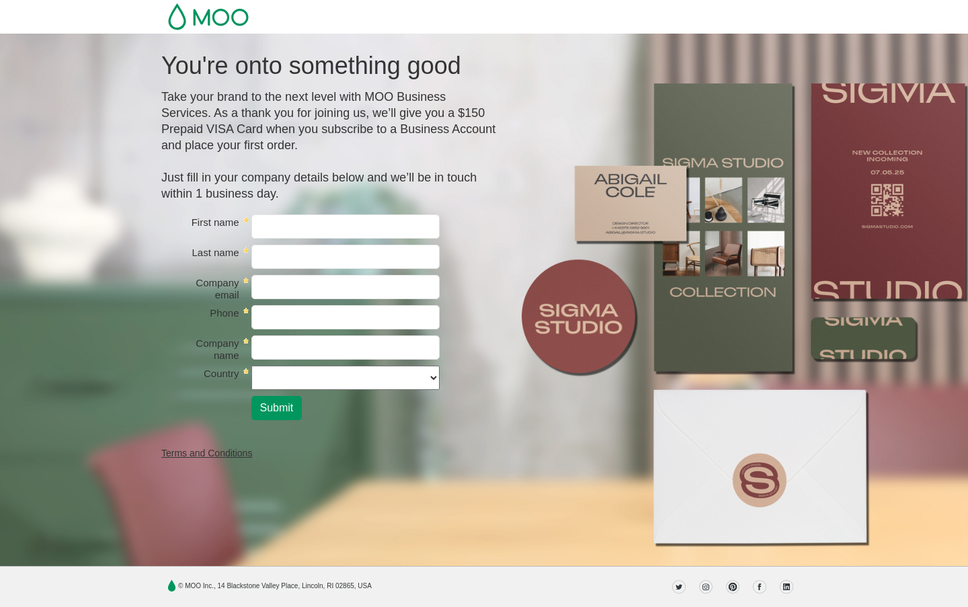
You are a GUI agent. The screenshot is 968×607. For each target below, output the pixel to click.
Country (221, 373)
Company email (217, 288)
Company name (217, 349)
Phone (224, 313)
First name (215, 222)
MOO (208, 16)
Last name (215, 252)
